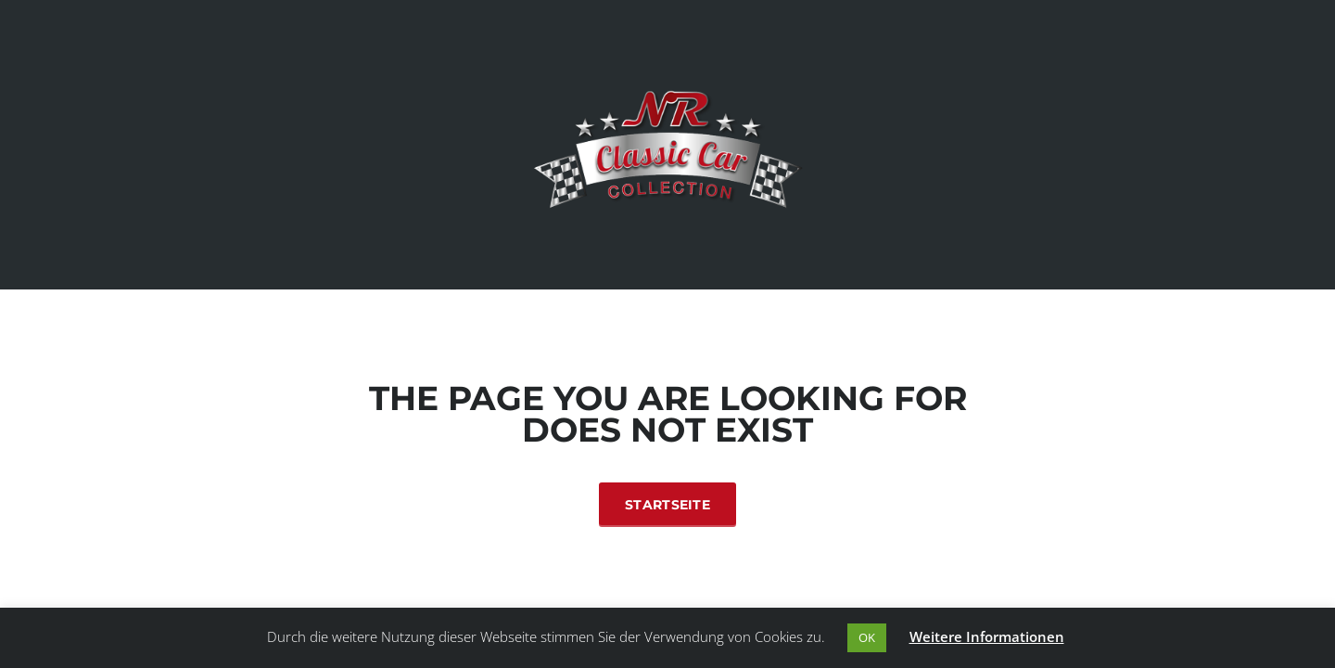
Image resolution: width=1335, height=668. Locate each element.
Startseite (667, 504)
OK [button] (866, 637)
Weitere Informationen (986, 636)
